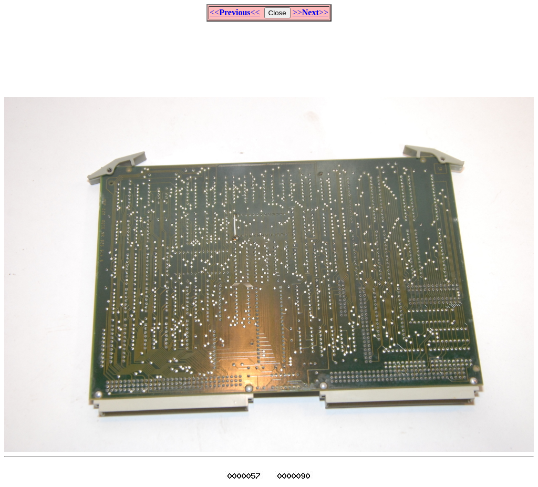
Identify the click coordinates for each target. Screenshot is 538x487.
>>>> (310, 12)
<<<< (235, 12)
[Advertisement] (269, 54)
